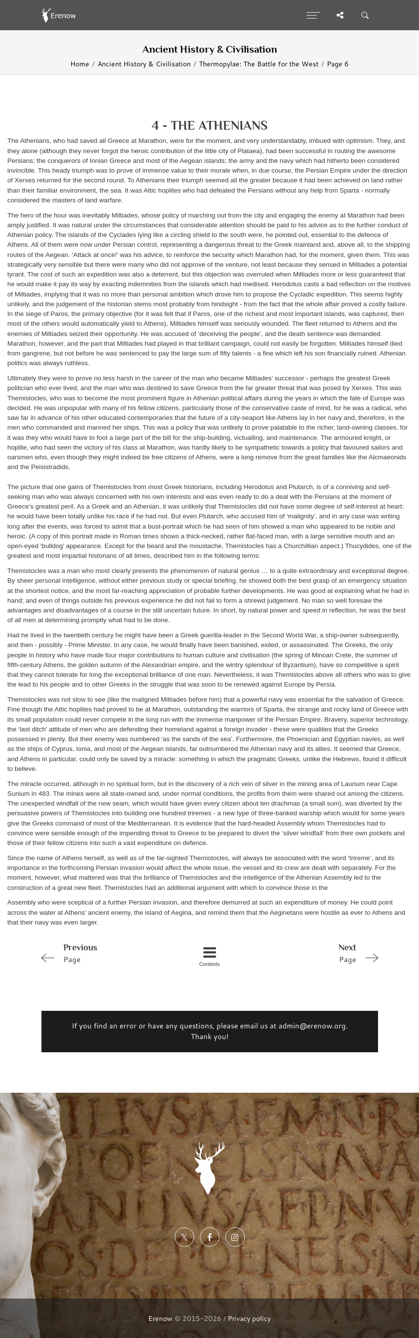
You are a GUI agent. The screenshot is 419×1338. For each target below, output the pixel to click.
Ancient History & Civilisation (144, 63)
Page (103, 952)
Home (79, 63)
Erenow (160, 1318)
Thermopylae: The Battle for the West (259, 63)
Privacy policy (249, 1318)
